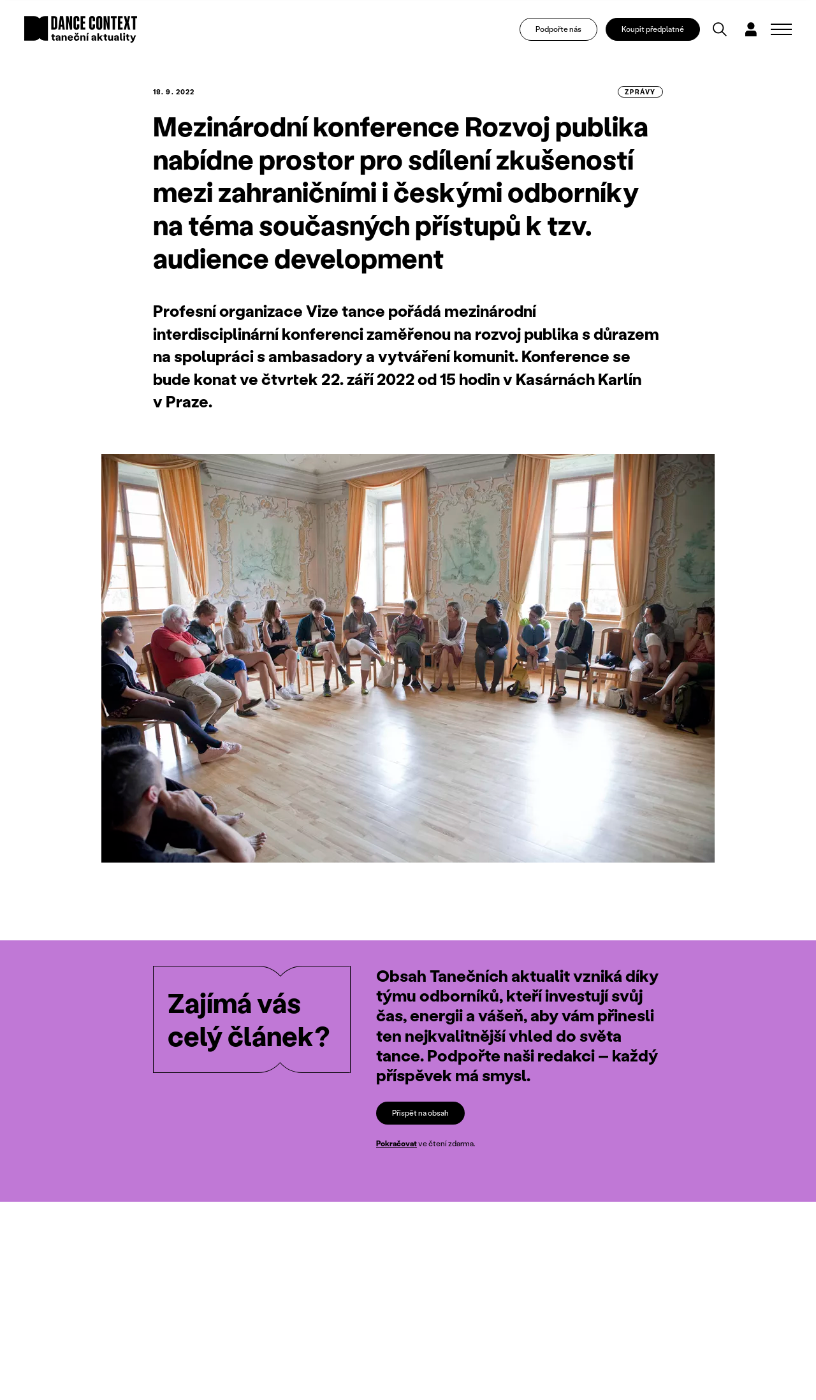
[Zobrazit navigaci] (781, 29)
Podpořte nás (558, 29)
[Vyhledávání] (719, 29)
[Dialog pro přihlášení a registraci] (751, 29)
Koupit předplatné (653, 29)
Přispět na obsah (420, 1113)
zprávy (640, 91)
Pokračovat (396, 1143)
